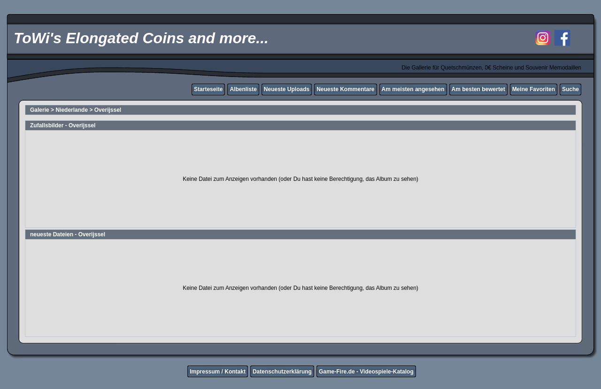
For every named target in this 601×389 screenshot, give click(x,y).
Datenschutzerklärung (282, 371)
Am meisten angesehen (413, 89)
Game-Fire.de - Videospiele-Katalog (366, 371)
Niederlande (71, 110)
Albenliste (243, 89)
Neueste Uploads (286, 89)
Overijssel (107, 110)
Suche (570, 89)
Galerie (39, 110)
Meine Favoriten (533, 89)
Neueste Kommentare (345, 89)
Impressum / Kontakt (218, 371)
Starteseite (208, 89)
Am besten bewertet (478, 89)
